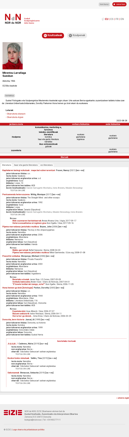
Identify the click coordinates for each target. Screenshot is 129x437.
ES (112, 19)
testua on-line (17, 190)
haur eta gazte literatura (26, 165)
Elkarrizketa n (16, 114)
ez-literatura (46, 165)
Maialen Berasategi (74, 188)
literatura (6, 165)
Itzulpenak (77, 35)
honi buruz (104, 4)
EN (122, 19)
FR (117, 19)
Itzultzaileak (53, 35)
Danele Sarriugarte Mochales (39, 188)
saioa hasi (119, 4)
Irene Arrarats (59, 188)
